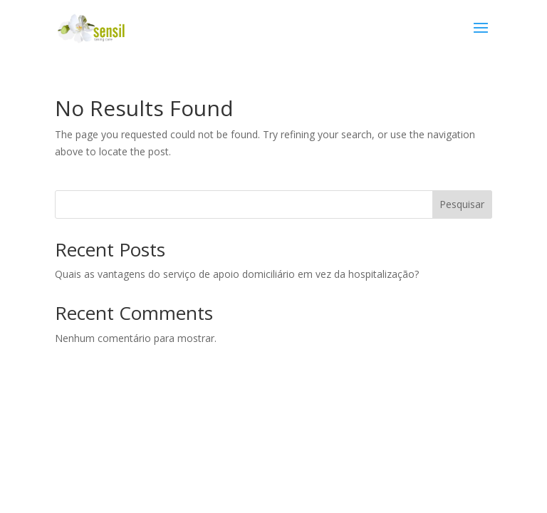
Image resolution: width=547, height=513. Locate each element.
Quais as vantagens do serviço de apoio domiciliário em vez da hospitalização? (237, 274)
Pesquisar (461, 204)
